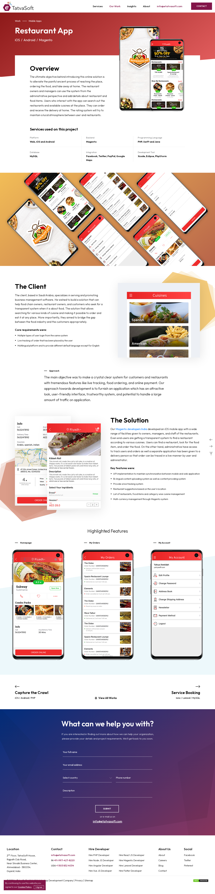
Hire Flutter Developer (130, 870)
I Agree (39, 887)
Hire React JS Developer (131, 855)
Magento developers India (131, 429)
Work (18, 20)
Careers (162, 860)
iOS (17, 40)
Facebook (189, 855)
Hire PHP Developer (99, 855)
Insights (131, 6)
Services (98, 6)
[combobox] (87, 778)
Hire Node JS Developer (101, 860)
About (146, 6)
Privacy (79, 880)
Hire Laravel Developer (131, 865)
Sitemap (88, 880)
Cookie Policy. (25, 886)
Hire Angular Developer (101, 865)
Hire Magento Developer (132, 860)
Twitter (187, 860)
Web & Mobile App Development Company (51, 880)
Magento (45, 40)
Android (29, 40)
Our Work (114, 6)
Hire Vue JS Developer (100, 870)
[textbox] (87, 778)
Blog (160, 865)
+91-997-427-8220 (63, 860)
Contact (201, 6)
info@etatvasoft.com (169, 6)
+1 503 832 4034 (62, 865)
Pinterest (188, 865)
